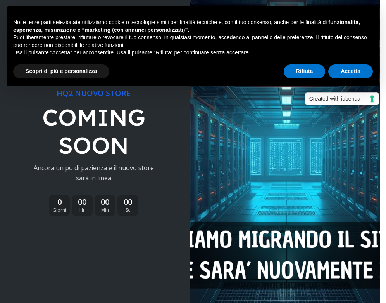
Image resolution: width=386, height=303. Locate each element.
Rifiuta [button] (304, 71)
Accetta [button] (350, 71)
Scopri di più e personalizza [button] (61, 71)
